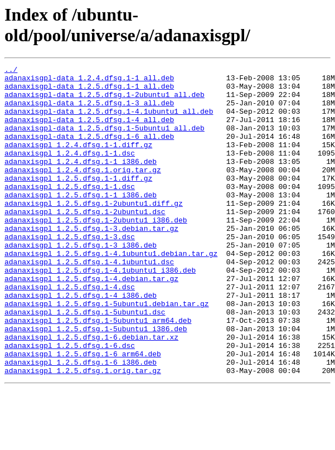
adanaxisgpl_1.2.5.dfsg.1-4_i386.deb (80, 342)
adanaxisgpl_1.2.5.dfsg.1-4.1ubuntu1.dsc (89, 302)
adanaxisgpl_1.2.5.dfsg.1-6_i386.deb (80, 422)
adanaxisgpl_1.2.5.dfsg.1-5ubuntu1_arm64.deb (97, 372)
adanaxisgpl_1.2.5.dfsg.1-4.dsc (69, 332)
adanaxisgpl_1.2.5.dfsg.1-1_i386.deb (80, 221)
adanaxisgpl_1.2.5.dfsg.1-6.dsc (69, 402)
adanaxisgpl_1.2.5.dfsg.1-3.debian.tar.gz (91, 262)
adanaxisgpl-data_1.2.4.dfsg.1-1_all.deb (89, 81)
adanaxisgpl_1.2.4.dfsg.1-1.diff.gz (78, 161)
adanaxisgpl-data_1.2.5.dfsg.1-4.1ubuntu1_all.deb (108, 121)
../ (10, 71)
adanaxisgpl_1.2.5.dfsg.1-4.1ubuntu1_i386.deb (100, 312)
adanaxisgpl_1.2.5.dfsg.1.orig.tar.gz (82, 432)
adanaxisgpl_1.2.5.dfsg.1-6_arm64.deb (82, 412)
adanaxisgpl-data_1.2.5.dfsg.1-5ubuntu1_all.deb (104, 141)
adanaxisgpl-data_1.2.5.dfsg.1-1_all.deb (89, 91)
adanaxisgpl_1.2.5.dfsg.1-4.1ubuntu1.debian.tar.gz (110, 292)
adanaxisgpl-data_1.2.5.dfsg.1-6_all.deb (89, 151)
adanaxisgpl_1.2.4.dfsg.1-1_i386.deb (80, 181)
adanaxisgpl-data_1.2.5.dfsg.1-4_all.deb (89, 131)
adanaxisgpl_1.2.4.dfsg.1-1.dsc (69, 171)
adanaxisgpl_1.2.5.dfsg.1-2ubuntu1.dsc (85, 241)
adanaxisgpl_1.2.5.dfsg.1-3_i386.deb (80, 282)
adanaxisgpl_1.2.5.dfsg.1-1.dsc (69, 211)
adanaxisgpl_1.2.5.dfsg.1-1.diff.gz (78, 201)
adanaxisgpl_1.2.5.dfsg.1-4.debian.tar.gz (91, 322)
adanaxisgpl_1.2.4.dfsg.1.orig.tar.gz (82, 191)
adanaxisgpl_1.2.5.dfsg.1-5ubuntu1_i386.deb (95, 382)
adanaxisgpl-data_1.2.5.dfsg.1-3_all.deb (89, 111)
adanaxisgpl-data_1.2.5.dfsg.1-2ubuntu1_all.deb (104, 101)
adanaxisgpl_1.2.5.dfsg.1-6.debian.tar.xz (91, 392)
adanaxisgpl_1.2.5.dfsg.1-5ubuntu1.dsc (85, 362)
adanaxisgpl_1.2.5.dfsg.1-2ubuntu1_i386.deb (95, 251)
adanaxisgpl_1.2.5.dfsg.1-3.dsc (69, 272)
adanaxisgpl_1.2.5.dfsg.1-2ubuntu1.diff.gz (93, 231)
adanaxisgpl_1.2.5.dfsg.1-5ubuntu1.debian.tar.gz (106, 352)
